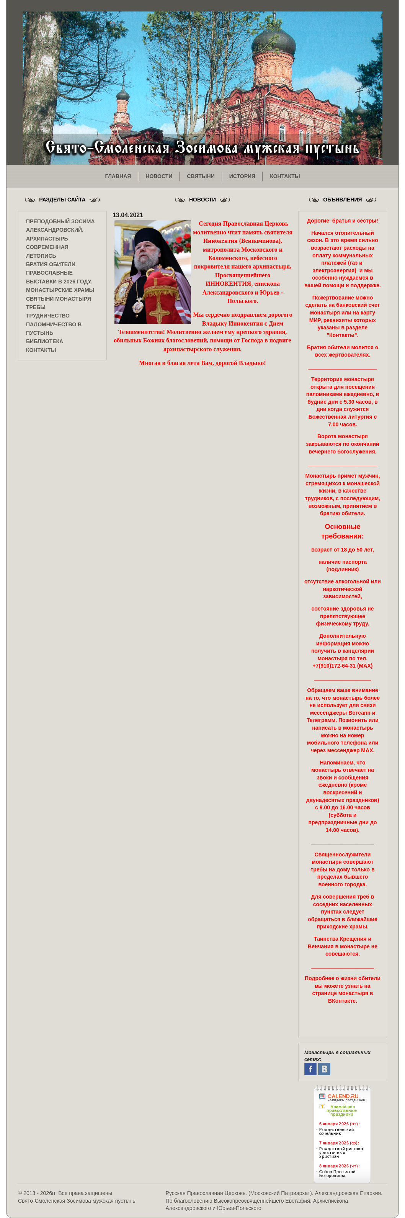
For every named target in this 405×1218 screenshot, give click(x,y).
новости (158, 176)
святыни (200, 176)
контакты (285, 176)
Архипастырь (47, 239)
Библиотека (44, 341)
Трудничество (48, 316)
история (242, 176)
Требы (36, 307)
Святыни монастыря (58, 299)
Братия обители (50, 264)
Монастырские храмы (60, 290)
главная (118, 176)
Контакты (41, 350)
